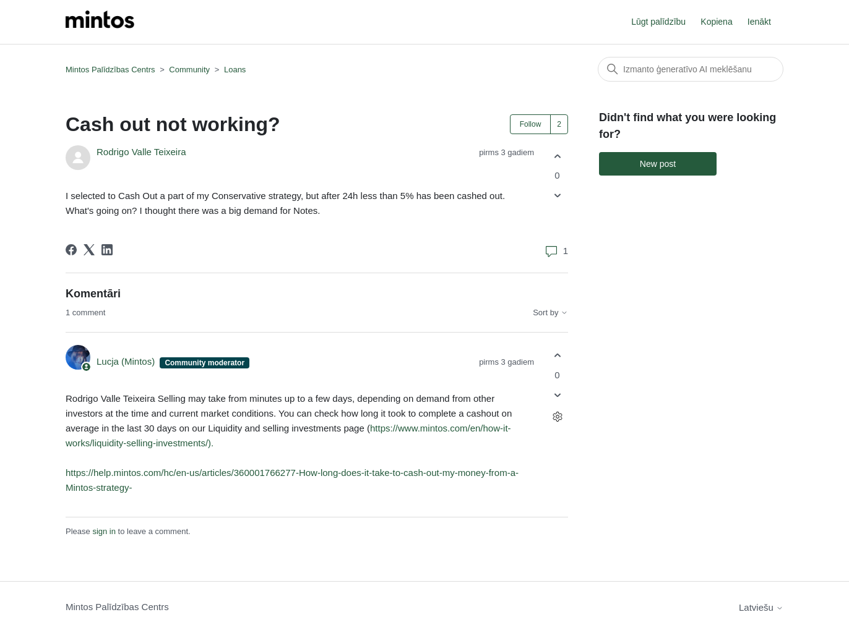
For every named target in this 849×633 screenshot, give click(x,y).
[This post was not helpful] (557, 195)
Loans (235, 69)
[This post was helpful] (557, 156)
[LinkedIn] (107, 249)
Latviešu (761, 607)
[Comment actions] (557, 416)
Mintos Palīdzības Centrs (110, 69)
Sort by (550, 312)
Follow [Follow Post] (530, 124)
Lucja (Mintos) (127, 361)
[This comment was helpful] (557, 356)
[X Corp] (89, 249)
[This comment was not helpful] (557, 395)
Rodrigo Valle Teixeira (141, 152)
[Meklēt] (690, 69)
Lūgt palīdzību (658, 22)
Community (189, 69)
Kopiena (716, 22)
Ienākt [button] (759, 22)
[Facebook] (71, 249)
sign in (104, 531)
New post (658, 164)
